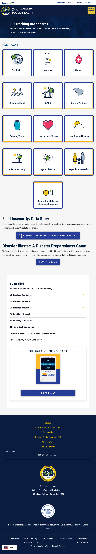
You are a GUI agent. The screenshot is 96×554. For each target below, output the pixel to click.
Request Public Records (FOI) (48, 437)
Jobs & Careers (48, 447)
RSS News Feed (47, 455)
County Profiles (79, 96)
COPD (48, 95)
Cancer (79, 62)
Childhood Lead (17, 96)
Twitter (51, 455)
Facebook (39, 455)
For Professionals (27, 28)
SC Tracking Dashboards (21, 295)
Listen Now (48, 393)
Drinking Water (17, 129)
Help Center (48, 538)
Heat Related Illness (79, 129)
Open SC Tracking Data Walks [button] (83, 307)
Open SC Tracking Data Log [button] (83, 301)
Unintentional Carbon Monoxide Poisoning (48, 196)
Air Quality (17, 62)
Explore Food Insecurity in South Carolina (48, 236)
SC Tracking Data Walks (21, 308)
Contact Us (48, 432)
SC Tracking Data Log (20, 301)
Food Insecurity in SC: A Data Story (26, 340)
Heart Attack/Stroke (48, 129)
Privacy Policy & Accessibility (48, 427)
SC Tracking (64, 28)
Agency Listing (64, 3)
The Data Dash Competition (22, 327)
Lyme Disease (48, 162)
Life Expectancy (17, 162)
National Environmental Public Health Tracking (31, 288)
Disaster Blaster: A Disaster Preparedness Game (32, 333)
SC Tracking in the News (21, 320)
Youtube (55, 455)
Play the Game (48, 262)
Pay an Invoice (48, 442)
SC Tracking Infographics (21, 314)
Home (13, 28)
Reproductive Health (79, 161)
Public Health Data (47, 28)
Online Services (84, 3)
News (48, 422)
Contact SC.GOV (65, 538)
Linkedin (43, 455)
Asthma (48, 62)
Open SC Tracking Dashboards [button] (83, 294)
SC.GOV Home (13, 538)
